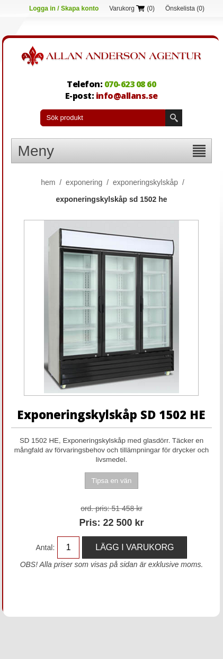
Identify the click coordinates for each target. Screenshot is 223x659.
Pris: (89, 522)
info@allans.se (127, 95)
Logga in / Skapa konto (64, 8)
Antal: (45, 547)
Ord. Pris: (95, 508)
